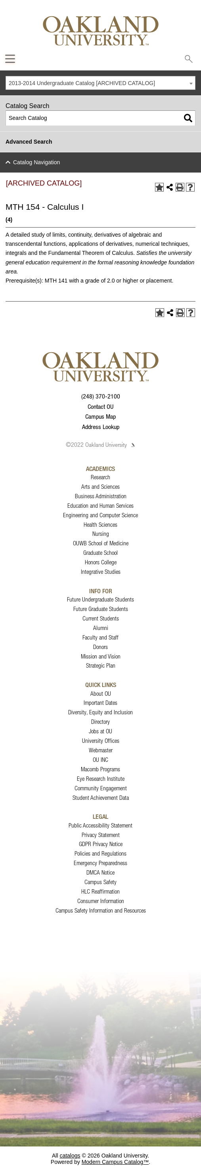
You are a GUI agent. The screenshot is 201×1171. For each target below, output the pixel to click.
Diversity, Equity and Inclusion (100, 712)
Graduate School (100, 552)
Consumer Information (100, 901)
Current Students (100, 618)
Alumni (100, 627)
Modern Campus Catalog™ (115, 1162)
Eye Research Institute (100, 778)
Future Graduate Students (100, 608)
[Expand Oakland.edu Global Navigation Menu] (10, 59)
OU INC (100, 759)
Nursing (100, 533)
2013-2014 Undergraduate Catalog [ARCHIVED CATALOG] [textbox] (82, 83)
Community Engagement (101, 788)
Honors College (101, 562)
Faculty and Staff (100, 637)
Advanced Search (29, 142)
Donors (100, 646)
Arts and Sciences (100, 486)
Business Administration (100, 496)
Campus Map (100, 416)
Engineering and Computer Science (100, 515)
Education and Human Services (100, 505)
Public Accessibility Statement (100, 825)
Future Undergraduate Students (100, 599)
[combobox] (100, 83)
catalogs (69, 1155)
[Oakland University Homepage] (100, 31)
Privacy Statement (101, 834)
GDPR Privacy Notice (101, 844)
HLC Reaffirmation (100, 891)
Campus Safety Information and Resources (101, 910)
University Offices (100, 740)
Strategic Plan (100, 665)
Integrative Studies (101, 571)
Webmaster (101, 750)
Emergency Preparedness (100, 863)
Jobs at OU (100, 731)
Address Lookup (100, 426)
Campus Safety (100, 882)
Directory (100, 721)
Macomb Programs (100, 769)
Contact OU (100, 406)
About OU (100, 693)
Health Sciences (100, 524)
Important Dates (100, 702)
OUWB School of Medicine (100, 543)
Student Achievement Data (101, 797)
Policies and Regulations (100, 853)
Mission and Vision (101, 656)
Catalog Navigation (36, 162)
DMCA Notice (100, 872)
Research (100, 477)
